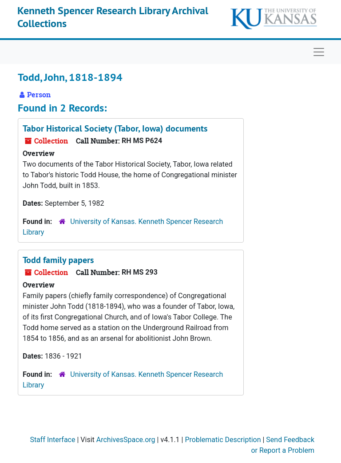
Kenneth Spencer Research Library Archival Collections (112, 17)
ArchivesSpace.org (125, 439)
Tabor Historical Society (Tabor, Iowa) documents (115, 128)
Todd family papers (58, 260)
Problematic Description (223, 439)
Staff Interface (52, 439)
